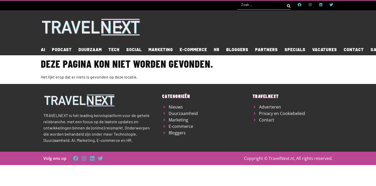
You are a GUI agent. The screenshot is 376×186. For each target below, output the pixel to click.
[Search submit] (289, 4)
